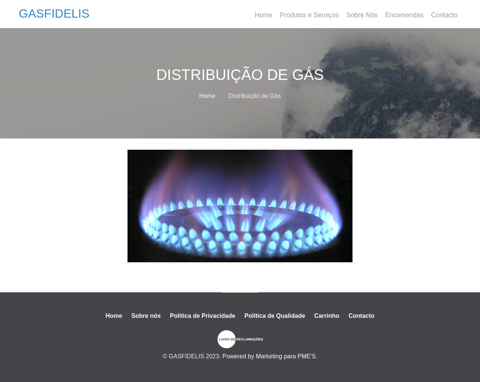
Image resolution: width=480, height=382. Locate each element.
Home (263, 15)
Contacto (444, 15)
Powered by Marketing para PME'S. (269, 356)
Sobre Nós (362, 15)
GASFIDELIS (54, 13)
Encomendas (404, 15)
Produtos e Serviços (309, 15)
